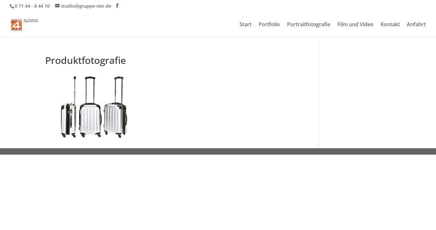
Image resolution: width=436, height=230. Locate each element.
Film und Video (355, 25)
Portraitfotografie (308, 25)
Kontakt (390, 25)
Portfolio (269, 25)
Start (245, 25)
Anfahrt (416, 25)
